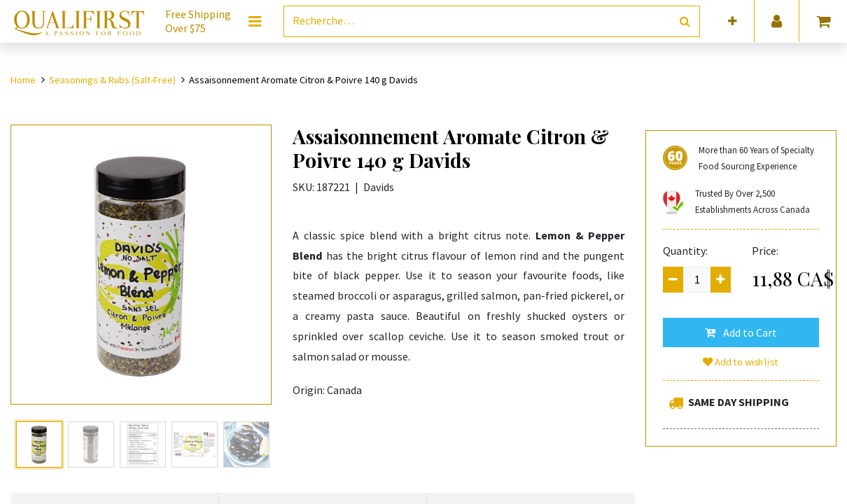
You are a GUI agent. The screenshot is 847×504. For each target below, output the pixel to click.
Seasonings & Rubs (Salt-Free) (112, 80)
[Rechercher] (685, 21)
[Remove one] (673, 280)
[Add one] (720, 280)
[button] (732, 21)
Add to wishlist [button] (741, 362)
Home (23, 80)
